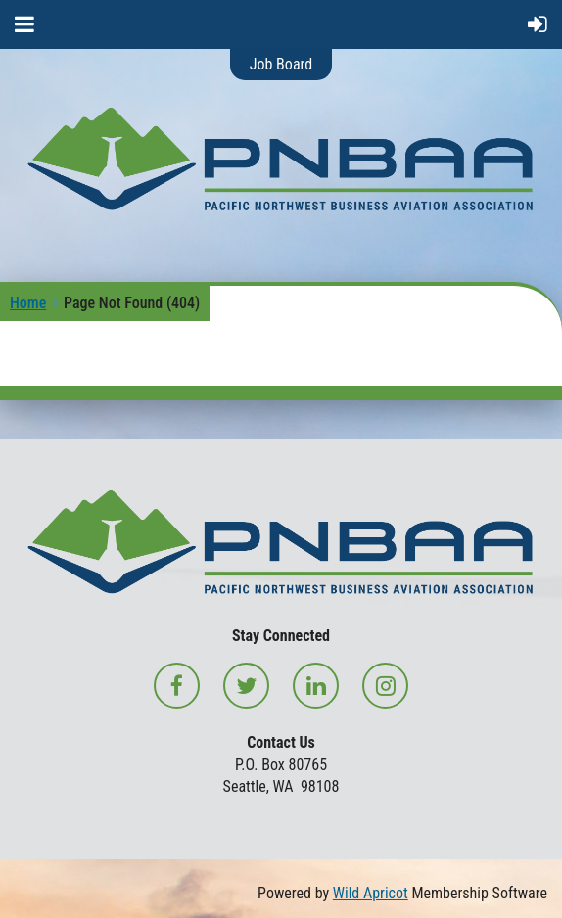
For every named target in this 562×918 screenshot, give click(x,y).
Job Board (281, 64)
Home (28, 303)
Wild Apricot (370, 893)
